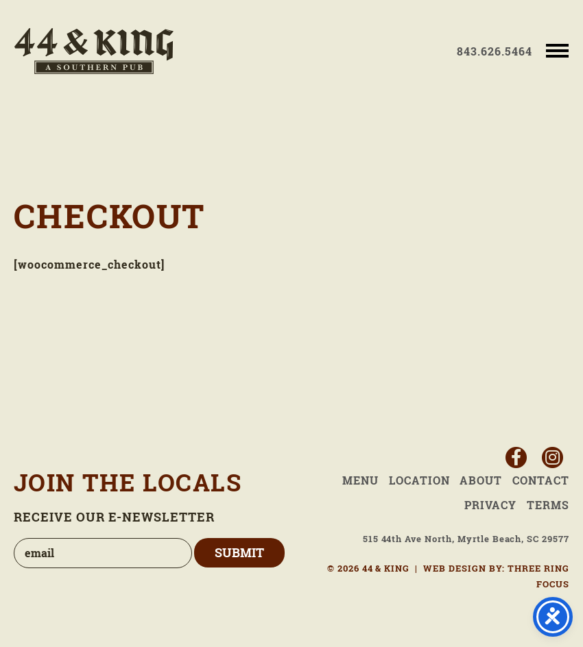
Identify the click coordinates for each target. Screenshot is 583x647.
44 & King (94, 51)
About (481, 480)
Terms (548, 505)
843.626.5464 (494, 51)
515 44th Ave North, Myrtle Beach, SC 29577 (466, 539)
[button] (557, 50)
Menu (360, 480)
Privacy (490, 505)
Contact (540, 480)
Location (419, 480)
